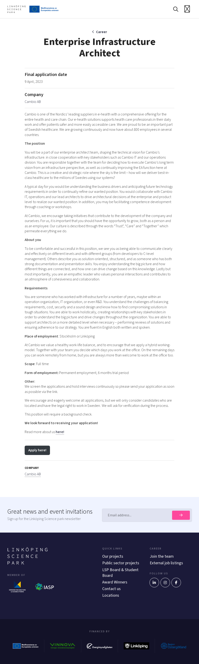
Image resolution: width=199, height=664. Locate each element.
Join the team (162, 556)
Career (101, 31)
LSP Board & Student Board (120, 572)
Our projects (112, 556)
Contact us (111, 589)
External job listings (166, 563)
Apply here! (37, 450)
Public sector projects (120, 563)
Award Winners (114, 582)
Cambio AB (33, 101)
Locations (110, 595)
